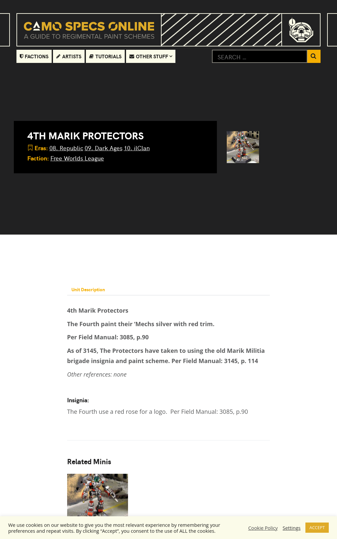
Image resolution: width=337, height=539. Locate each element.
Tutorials (106, 56)
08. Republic (66, 148)
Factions (34, 56)
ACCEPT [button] (317, 527)
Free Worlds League (77, 158)
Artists (69, 56)
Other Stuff (149, 56)
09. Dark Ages (103, 148)
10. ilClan (137, 148)
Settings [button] (291, 528)
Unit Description (89, 289)
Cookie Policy (263, 528)
